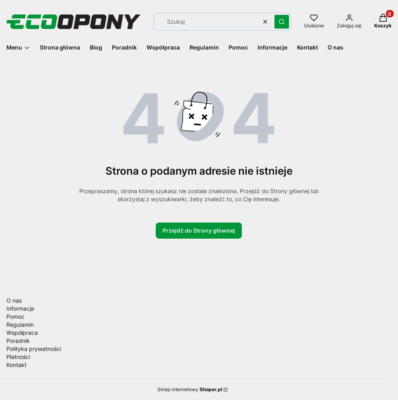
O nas (14, 300)
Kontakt (16, 364)
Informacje (20, 308)
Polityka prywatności (33, 348)
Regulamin (20, 324)
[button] (281, 22)
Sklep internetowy (189, 389)
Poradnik (18, 340)
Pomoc (15, 316)
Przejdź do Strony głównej (199, 230)
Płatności (18, 356)
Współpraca (22, 332)
